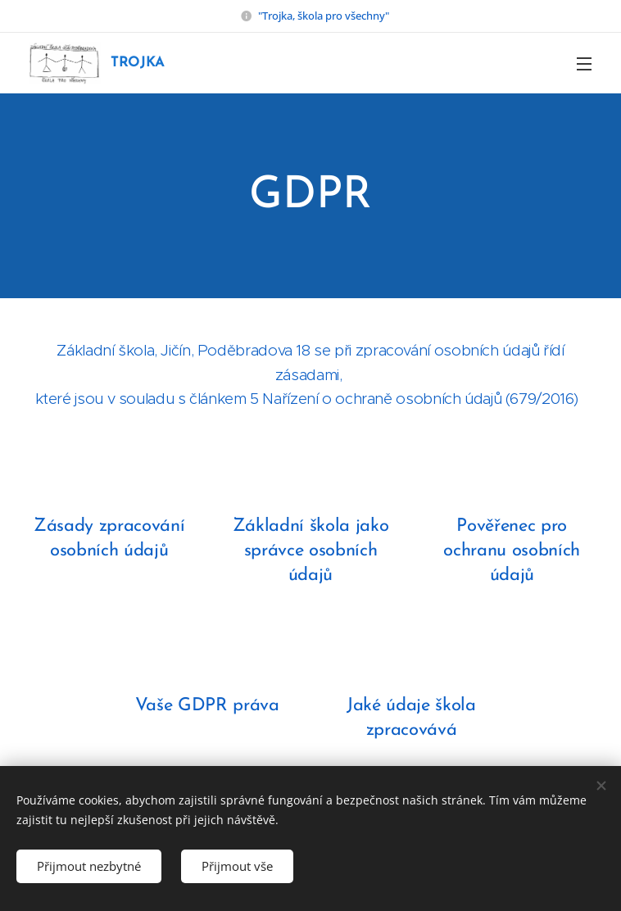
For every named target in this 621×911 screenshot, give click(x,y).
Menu (584, 64)
